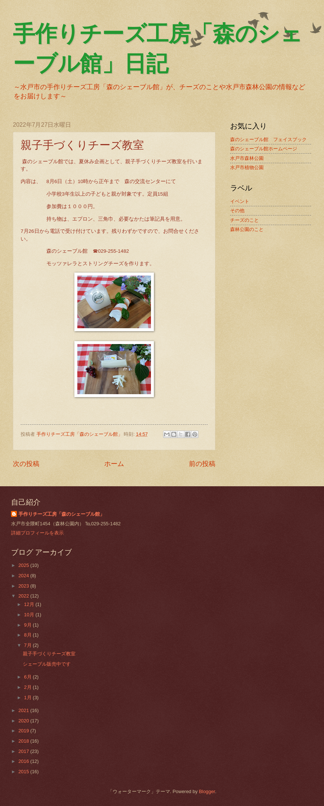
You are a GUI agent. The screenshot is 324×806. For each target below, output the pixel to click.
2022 (24, 596)
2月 (28, 687)
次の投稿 (26, 463)
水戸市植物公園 (247, 167)
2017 (24, 751)
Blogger (207, 791)
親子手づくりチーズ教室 (49, 653)
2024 (24, 575)
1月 (28, 697)
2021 (24, 710)
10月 (29, 614)
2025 (24, 565)
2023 (24, 586)
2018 (24, 741)
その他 (237, 210)
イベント (239, 201)
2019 (24, 730)
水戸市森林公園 (247, 158)
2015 (24, 771)
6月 (28, 677)
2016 (24, 761)
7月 (28, 645)
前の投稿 (202, 463)
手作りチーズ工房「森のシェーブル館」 (61, 514)
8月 (28, 635)
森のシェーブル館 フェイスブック (268, 139)
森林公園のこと (247, 229)
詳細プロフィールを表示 (37, 533)
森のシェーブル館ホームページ (263, 148)
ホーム (114, 463)
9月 (28, 625)
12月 (29, 604)
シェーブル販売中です (47, 664)
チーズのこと (244, 220)
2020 (24, 720)
